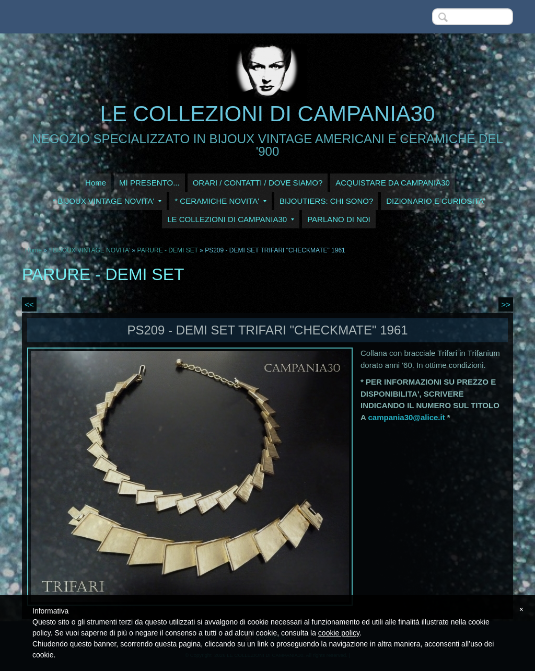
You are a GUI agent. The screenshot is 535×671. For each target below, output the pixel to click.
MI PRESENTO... (149, 182)
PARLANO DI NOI (338, 219)
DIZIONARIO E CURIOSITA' (435, 200)
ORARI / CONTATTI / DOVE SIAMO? (258, 182)
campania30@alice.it (406, 417)
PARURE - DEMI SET (167, 250)
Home (95, 182)
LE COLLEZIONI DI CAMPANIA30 (267, 113)
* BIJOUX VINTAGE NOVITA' (106, 200)
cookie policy (338, 633)
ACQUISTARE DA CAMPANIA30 (392, 182)
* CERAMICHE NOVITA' (220, 200)
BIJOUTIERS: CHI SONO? (326, 200)
